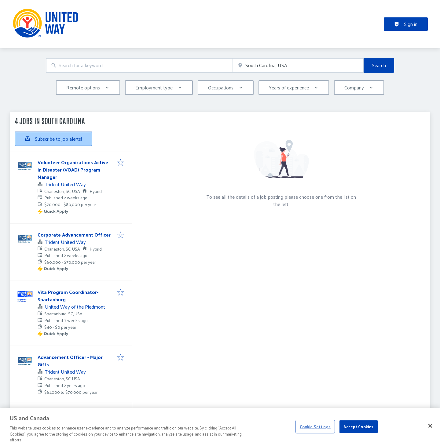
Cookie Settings (315, 432)
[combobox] (139, 65)
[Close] (430, 431)
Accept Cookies (358, 432)
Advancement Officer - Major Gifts (70, 361)
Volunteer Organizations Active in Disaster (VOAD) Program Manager (73, 169)
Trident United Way (65, 184)
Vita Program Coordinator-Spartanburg (68, 296)
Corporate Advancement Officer (74, 234)
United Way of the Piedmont (75, 306)
